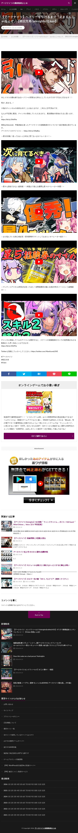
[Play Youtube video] (39, 72)
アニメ (28, 9)
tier (21, 9)
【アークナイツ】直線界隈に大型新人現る (29, 538)
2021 (5, 815)
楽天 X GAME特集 (10, 747)
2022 (5, 809)
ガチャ (54, 9)
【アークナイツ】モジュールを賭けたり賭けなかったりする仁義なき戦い (41, 565)
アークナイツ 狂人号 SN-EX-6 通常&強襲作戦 (30, 552)
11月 (39, 790)
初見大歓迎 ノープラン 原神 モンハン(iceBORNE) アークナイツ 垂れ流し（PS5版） (42, 683)
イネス (37, 9)
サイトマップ (8, 710)
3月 (15, 784)
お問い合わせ (8, 704)
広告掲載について (10, 723)
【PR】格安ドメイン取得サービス (16, 772)
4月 (18, 784)
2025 (5, 790)
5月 (21, 790)
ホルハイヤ (64, 9)
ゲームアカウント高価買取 (13, 759)
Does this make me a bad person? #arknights (29, 656)
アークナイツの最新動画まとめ (45, 828)
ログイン (22, 605)
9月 (32, 790)
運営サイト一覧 (9, 729)
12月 (43, 790)
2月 (12, 784)
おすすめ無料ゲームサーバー (14, 741)
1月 (9, 784)
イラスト (45, 9)
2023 (5, 803)
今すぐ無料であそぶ (39, 436)
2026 (5, 784)
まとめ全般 (13, 9)
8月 (29, 790)
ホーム (3, 9)
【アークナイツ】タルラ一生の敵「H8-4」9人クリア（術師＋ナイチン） (41, 579)
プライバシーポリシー (11, 716)
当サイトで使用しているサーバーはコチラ (19, 735)
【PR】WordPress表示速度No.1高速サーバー (19, 765)
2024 (5, 796)
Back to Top (39, 615)
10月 (36, 790)
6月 (24, 790)
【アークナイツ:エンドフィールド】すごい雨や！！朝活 (33, 670)
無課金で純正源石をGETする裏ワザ (16, 753)
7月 (27, 790)
